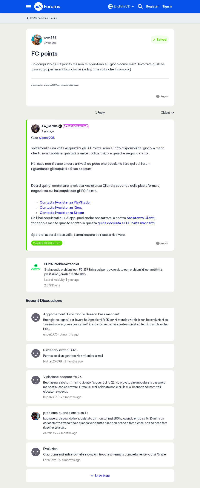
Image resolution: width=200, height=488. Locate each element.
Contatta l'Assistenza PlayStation (65, 202)
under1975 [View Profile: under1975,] (50, 334)
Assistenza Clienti (140, 218)
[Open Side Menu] (28, 6)
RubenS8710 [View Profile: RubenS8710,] (51, 397)
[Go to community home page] (47, 6)
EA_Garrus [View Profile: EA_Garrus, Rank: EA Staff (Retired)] (49, 126)
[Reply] (162, 96)
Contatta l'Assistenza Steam (62, 212)
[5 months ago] (70, 460)
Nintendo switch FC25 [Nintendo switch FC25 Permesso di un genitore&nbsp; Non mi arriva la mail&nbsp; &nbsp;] (60, 350)
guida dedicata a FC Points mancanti (126, 223)
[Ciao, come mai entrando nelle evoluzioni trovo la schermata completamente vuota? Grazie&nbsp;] (106, 454)
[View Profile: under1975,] (35, 317)
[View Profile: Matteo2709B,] (35, 353)
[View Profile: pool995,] (36, 39)
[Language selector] (121, 6)
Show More (100, 476)
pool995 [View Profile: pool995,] (50, 37)
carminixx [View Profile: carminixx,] (49, 433)
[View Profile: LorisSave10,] (35, 452)
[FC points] (65, 131)
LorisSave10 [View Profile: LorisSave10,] (51, 460)
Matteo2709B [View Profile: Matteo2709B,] (52, 361)
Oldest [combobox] (167, 113)
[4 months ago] (67, 433)
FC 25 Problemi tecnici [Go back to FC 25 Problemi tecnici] (41, 18)
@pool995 (46, 137)
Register (152, 6)
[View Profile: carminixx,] (35, 416)
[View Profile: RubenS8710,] (35, 380)
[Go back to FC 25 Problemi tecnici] (107, 264)
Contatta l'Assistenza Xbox (61, 207)
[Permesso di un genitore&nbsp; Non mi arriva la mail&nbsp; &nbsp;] (106, 355)
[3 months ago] (68, 334)
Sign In (167, 6)
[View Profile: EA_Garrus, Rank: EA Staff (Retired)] (35, 128)
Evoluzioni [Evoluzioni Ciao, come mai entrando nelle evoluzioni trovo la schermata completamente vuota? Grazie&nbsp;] (50, 449)
